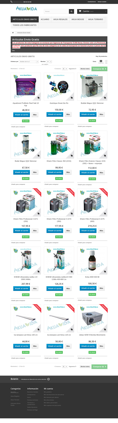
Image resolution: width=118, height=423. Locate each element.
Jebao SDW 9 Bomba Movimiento (92, 335)
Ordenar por (14, 61)
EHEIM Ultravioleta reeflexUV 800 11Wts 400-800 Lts (59, 278)
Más (13, 50)
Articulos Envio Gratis (25, 19)
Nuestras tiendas (32, 392)
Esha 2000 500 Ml (92, 277)
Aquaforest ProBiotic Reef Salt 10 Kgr (26, 104)
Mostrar (43, 61)
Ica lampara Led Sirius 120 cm (59, 335)
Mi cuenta (48, 388)
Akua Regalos (60, 19)
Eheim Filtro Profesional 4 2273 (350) (59, 220)
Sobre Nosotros (32, 407)
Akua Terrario (95, 19)
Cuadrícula (101, 62)
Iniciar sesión (102, 1)
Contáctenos (92, 1)
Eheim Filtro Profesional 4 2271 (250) (26, 220)
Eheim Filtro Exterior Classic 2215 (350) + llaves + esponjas (92, 162)
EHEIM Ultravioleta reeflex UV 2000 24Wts (25, 278)
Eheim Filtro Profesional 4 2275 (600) (92, 220)
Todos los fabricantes (24, 25)
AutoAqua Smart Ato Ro (59, 103)
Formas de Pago (32, 410)
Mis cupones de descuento (52, 405)
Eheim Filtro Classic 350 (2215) (59, 161)
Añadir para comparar (18, 126)
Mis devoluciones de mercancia (54, 394)
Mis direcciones (49, 400)
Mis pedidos (48, 392)
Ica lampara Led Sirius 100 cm (26, 335)
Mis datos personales (51, 402)
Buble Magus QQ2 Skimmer (26, 161)
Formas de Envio (32, 400)
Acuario (45, 19)
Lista (106, 62)
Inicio (29, 397)
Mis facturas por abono (51, 397)
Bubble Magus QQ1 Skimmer (92, 103)
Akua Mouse (78, 19)
